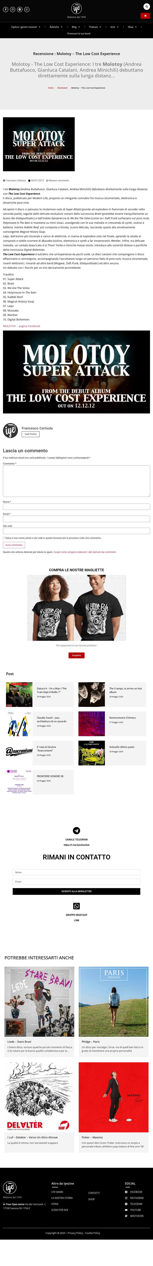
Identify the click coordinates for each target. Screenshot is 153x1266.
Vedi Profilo (31, 434)
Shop (132, 27)
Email (7, 514)
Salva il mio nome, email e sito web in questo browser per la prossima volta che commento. (53, 538)
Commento (9, 463)
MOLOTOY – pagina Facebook (21, 326)
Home (50, 88)
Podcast (95, 27)
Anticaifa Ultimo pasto (121, 747)
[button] (146, 6)
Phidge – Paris (91, 1041)
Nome (7, 502)
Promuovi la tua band (78, 33)
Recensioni (62, 88)
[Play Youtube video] (76, 372)
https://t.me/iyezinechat (76, 845)
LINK (76, 920)
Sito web (7, 526)
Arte (115, 27)
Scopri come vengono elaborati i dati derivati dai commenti (85, 552)
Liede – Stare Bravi (19, 1041)
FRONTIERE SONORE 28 (50, 776)
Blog (76, 27)
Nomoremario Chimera (122, 717)
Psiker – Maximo (92, 1137)
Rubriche (56, 27)
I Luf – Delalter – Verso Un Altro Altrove (32, 1137)
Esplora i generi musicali (26, 27)
